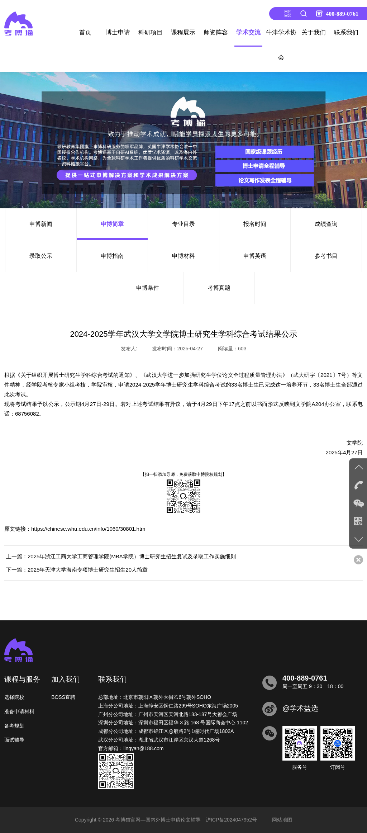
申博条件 (147, 288)
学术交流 (248, 32)
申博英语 (254, 256)
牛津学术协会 (281, 45)
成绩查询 (326, 224)
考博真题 (219, 288)
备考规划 (14, 726)
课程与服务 (22, 679)
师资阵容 (216, 32)
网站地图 (282, 820)
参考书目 (326, 256)
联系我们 (346, 32)
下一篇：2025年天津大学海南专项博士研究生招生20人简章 (77, 570)
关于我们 (313, 32)
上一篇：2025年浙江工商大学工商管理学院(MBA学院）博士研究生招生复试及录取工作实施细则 (121, 556)
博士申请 (118, 32)
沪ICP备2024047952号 (231, 820)
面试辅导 (14, 740)
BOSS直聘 (63, 697)
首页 (85, 32)
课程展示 (183, 32)
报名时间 (254, 224)
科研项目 (150, 32)
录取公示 (40, 256)
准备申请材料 (19, 711)
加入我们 (65, 679)
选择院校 (14, 697)
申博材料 (183, 256)
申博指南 (112, 256)
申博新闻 (40, 224)
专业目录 (183, 224)
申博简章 (112, 224)
